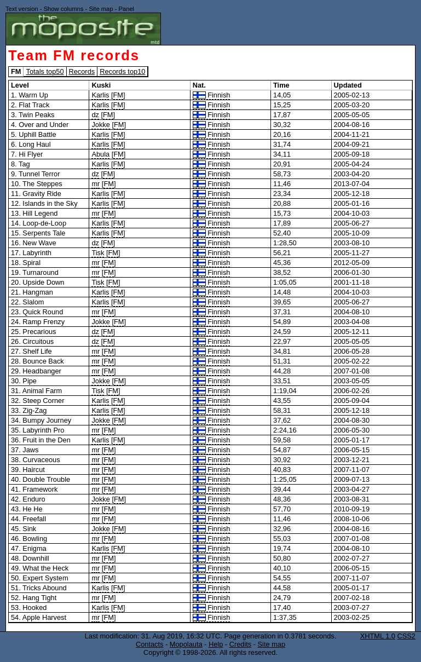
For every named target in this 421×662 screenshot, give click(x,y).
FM (118, 95)
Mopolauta (186, 644)
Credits (240, 644)
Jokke (100, 124)
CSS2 (406, 636)
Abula (100, 154)
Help (216, 644)
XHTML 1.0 (377, 636)
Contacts (150, 644)
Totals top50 (45, 71)
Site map (101, 8)
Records (82, 71)
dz (95, 115)
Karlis (100, 95)
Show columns (64, 8)
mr (95, 184)
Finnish (211, 95)
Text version (21, 8)
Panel (126, 8)
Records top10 (122, 71)
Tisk (97, 253)
